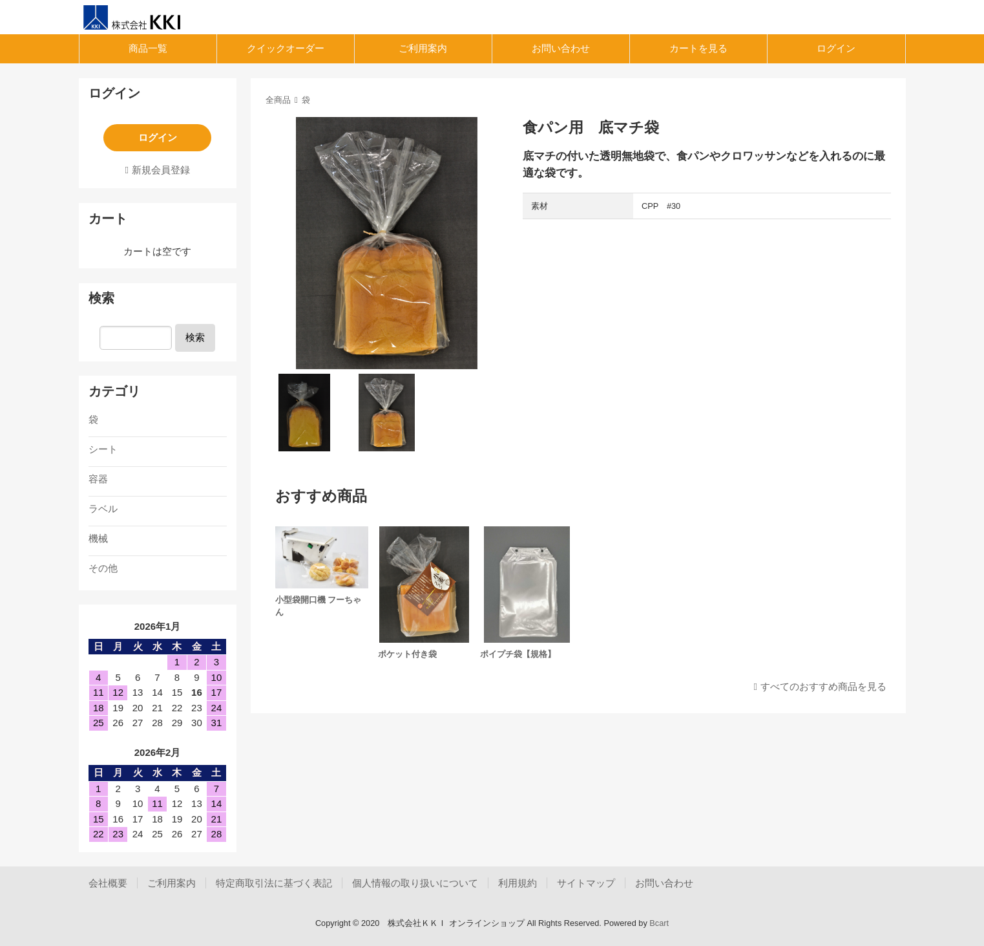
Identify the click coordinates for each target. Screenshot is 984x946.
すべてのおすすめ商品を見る (823, 686)
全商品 (278, 100)
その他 (103, 568)
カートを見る (698, 48)
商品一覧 (148, 48)
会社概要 (108, 882)
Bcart (659, 923)
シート (103, 449)
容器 (98, 478)
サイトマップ (586, 882)
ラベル (103, 508)
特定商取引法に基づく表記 (274, 882)
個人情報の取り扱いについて (415, 882)
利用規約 (517, 882)
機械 (98, 538)
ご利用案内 (423, 48)
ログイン (836, 48)
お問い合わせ (561, 48)
